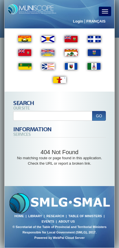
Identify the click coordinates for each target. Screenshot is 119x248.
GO (99, 116)
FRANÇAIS (96, 21)
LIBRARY (35, 216)
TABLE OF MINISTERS (85, 216)
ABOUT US (66, 221)
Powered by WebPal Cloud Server (59, 237)
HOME (19, 216)
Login (78, 21)
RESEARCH (55, 216)
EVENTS (47, 221)
